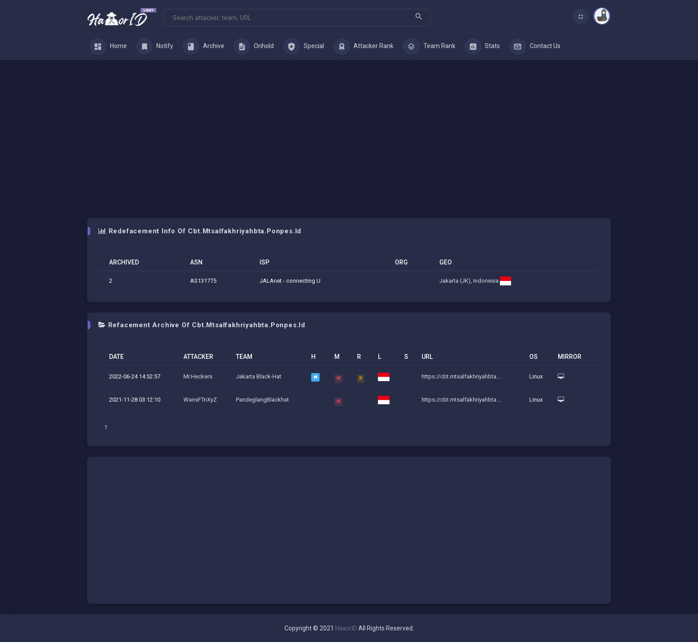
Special (303, 46)
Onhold (254, 46)
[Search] (296, 17)
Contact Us (534, 46)
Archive (203, 46)
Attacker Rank (363, 46)
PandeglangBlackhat (262, 399)
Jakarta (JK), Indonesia (475, 280)
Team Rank (429, 46)
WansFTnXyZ (200, 399)
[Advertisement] (349, 127)
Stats (482, 46)
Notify (155, 46)
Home (108, 46)
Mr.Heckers (197, 376)
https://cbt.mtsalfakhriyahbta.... (462, 376)
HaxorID (346, 628)
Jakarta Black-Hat (258, 376)
